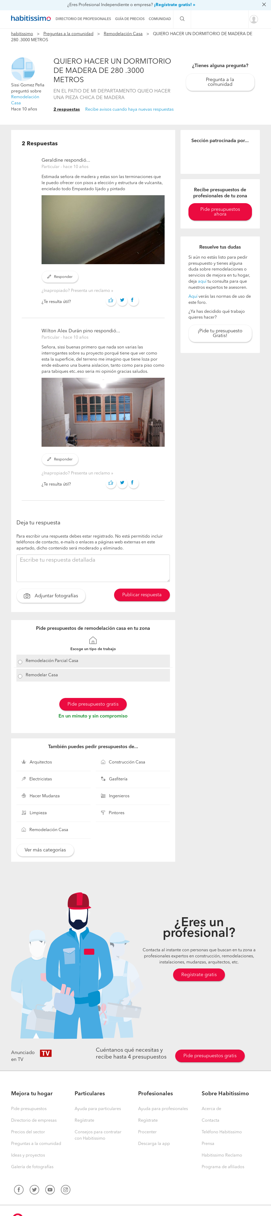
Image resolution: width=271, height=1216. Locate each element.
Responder (60, 277)
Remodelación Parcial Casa (52, 661)
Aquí (192, 297)
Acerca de (211, 1109)
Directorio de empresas (34, 1121)
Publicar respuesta (142, 595)
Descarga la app (154, 1144)
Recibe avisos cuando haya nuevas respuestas (129, 110)
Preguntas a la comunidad (68, 34)
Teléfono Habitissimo (222, 1132)
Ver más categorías (45, 850)
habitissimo (22, 34)
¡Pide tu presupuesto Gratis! (220, 333)
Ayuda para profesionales (163, 1109)
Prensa (208, 1144)
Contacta (210, 1121)
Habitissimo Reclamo (222, 1155)
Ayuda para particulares (98, 1109)
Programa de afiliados (223, 1167)
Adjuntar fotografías (51, 596)
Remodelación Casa (123, 34)
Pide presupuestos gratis (210, 1056)
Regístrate (84, 1121)
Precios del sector (28, 1132)
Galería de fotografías (32, 1167)
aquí (202, 281)
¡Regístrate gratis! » (174, 5)
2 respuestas (66, 110)
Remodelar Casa (42, 675)
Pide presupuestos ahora (220, 212)
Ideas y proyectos (28, 1155)
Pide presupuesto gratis (93, 704)
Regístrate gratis (199, 974)
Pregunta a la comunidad (220, 82)
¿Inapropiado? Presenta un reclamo (76, 291)
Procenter (147, 1132)
